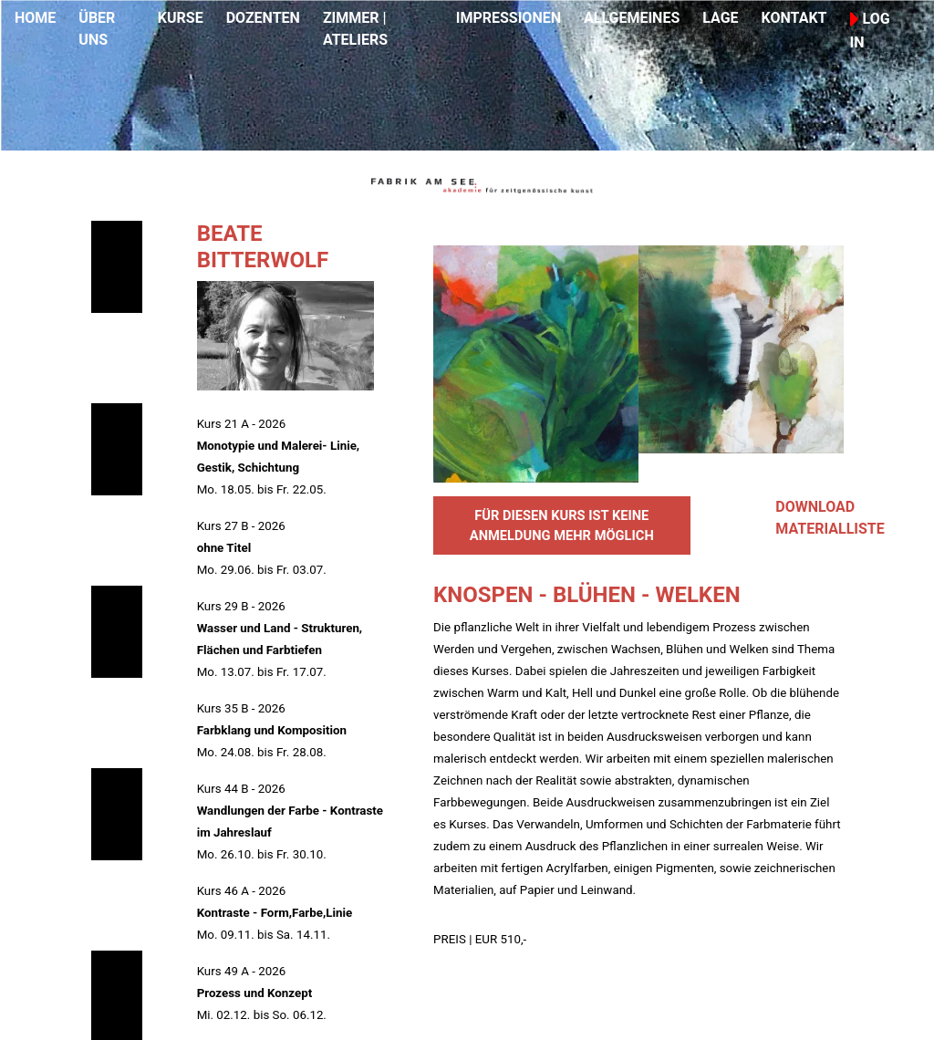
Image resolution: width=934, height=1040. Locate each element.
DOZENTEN (263, 17)
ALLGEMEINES (632, 17)
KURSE (180, 17)
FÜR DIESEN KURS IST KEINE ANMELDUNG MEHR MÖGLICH (562, 525)
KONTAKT (794, 17)
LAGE (720, 17)
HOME (35, 17)
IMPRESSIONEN (508, 17)
